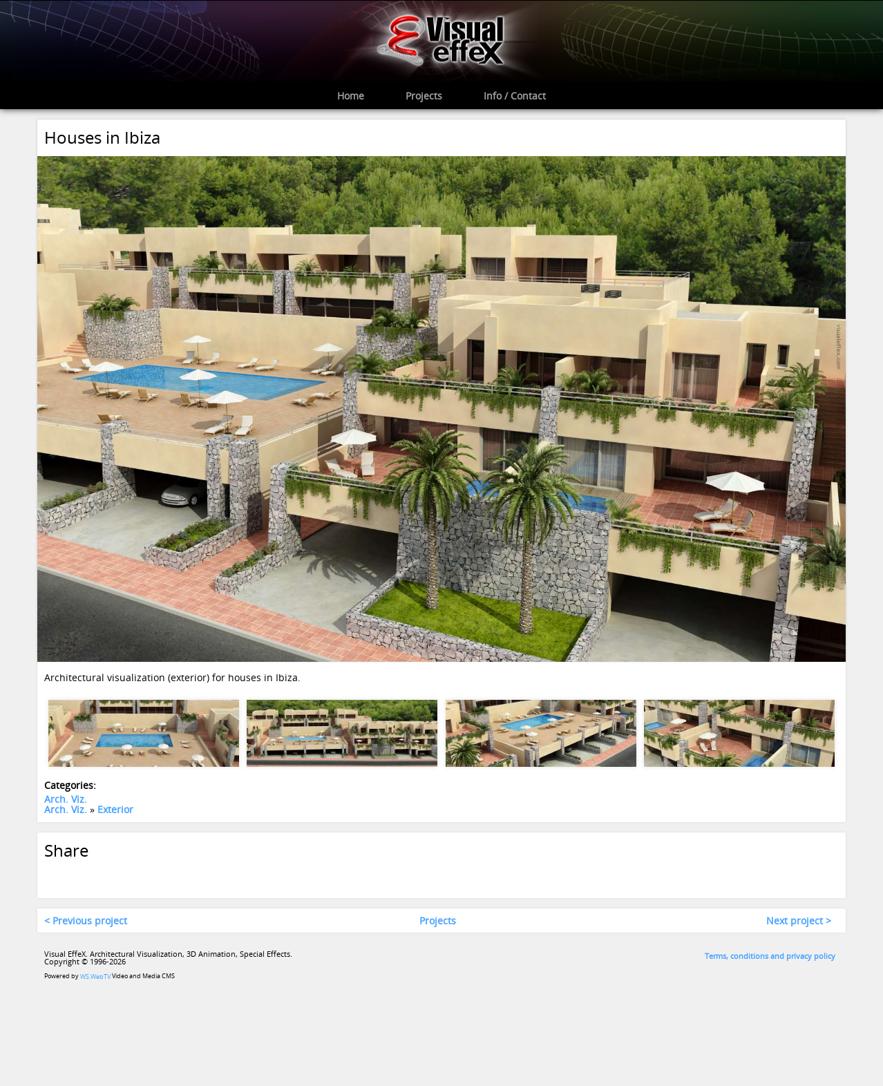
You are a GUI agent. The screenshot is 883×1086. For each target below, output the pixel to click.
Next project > (798, 920)
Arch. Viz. (65, 799)
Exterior (115, 810)
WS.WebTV (95, 977)
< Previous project (85, 920)
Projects (437, 920)
